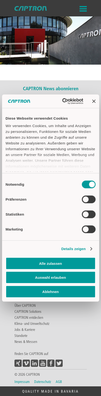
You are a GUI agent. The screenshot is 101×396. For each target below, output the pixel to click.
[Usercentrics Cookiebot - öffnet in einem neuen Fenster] (63, 101)
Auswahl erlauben (50, 277)
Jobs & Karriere (24, 329)
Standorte (20, 335)
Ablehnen (50, 291)
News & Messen (25, 341)
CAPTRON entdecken (28, 317)
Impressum (22, 381)
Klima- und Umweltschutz (31, 323)
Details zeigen (73, 249)
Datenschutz (42, 381)
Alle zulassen (50, 263)
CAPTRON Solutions (27, 311)
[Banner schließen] (93, 101)
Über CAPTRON (25, 305)
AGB (59, 381)
